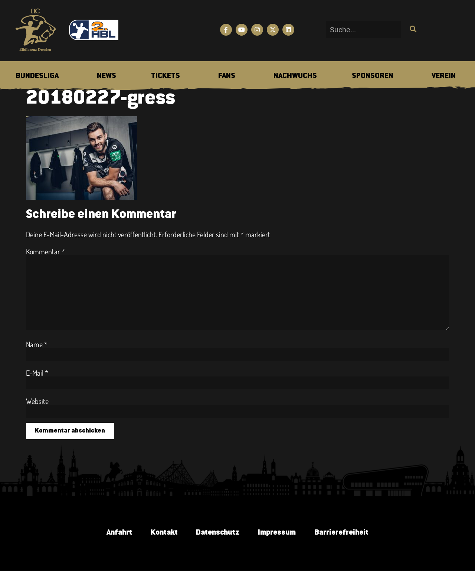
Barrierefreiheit (341, 532)
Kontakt (163, 532)
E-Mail (37, 372)
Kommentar (45, 251)
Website (37, 401)
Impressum (277, 532)
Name (37, 344)
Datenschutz (217, 532)
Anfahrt (119, 532)
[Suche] (412, 29)
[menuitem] (37, 76)
